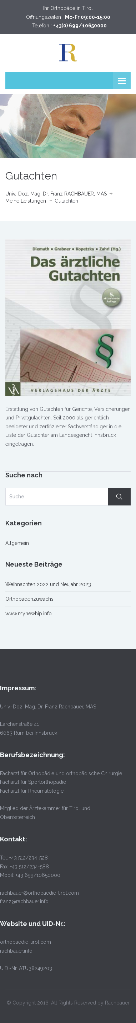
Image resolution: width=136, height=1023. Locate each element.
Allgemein (17, 543)
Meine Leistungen (25, 201)
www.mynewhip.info (28, 613)
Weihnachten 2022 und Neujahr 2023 (48, 584)
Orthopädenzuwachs (29, 599)
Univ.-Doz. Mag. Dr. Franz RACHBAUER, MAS (56, 194)
